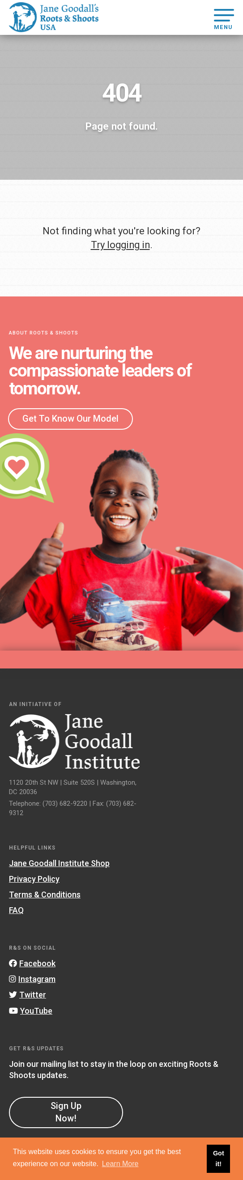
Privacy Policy (34, 879)
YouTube (30, 1010)
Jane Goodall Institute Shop (59, 863)
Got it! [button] (218, 1158)
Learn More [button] (120, 1163)
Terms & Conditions (45, 894)
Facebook (32, 963)
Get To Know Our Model (70, 418)
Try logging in (120, 244)
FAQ (16, 910)
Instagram (32, 979)
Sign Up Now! (66, 1112)
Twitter (27, 994)
